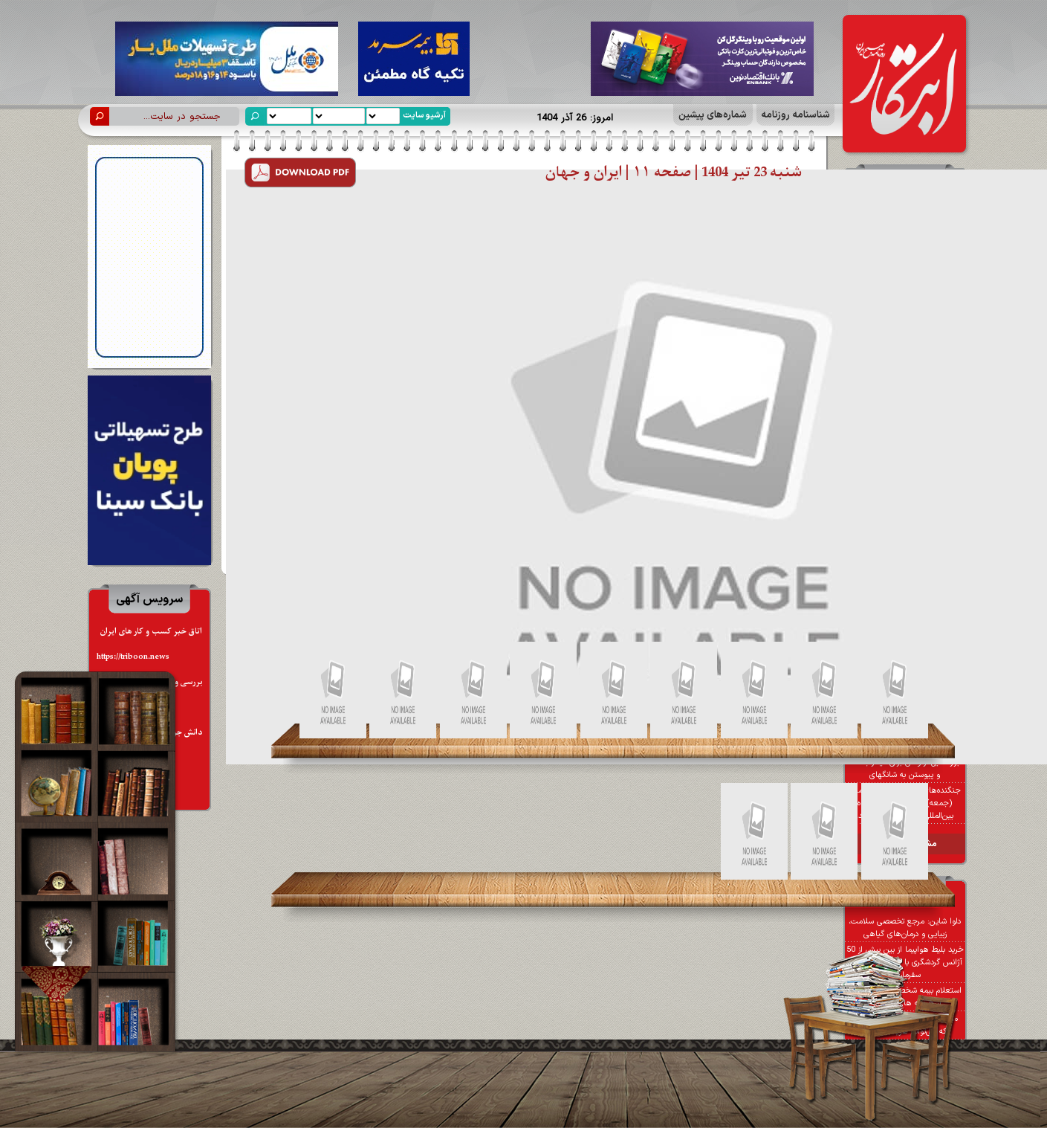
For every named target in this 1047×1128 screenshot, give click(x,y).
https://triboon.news (133, 657)
